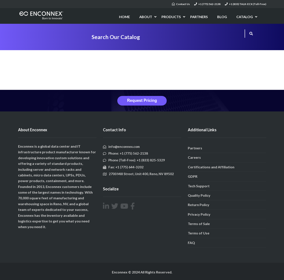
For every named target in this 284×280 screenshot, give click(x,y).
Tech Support (199, 186)
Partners (195, 148)
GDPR (192, 176)
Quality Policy (199, 195)
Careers (194, 157)
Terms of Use (198, 233)
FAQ (191, 243)
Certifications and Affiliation (211, 167)
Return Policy (198, 205)
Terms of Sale (199, 224)
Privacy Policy (199, 214)
